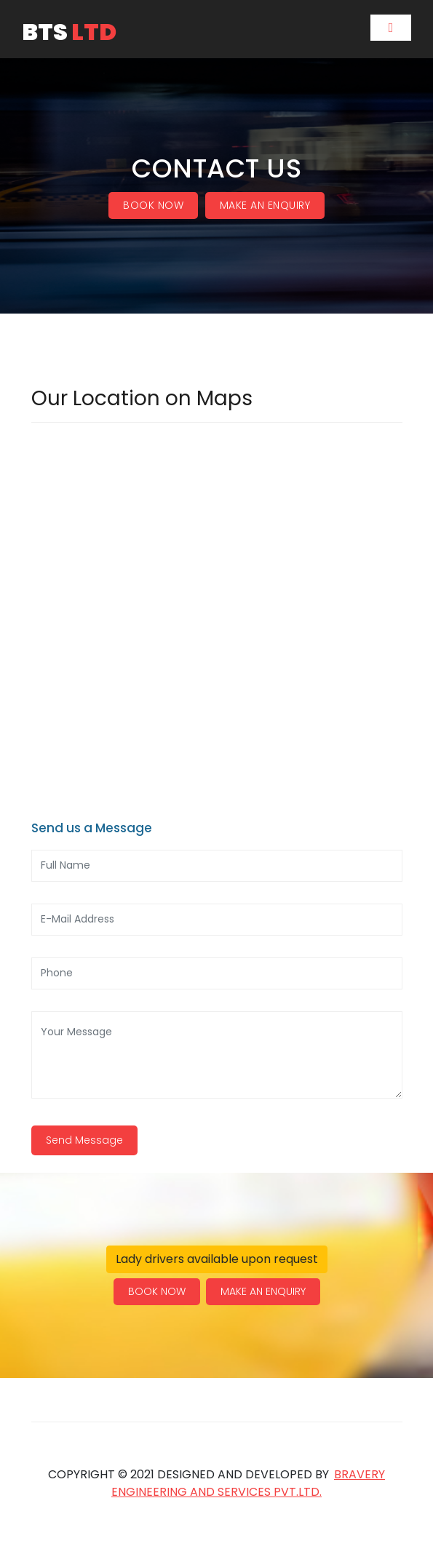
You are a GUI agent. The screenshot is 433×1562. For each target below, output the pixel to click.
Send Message (84, 1140)
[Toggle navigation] (390, 28)
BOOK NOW (153, 205)
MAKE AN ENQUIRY (265, 205)
